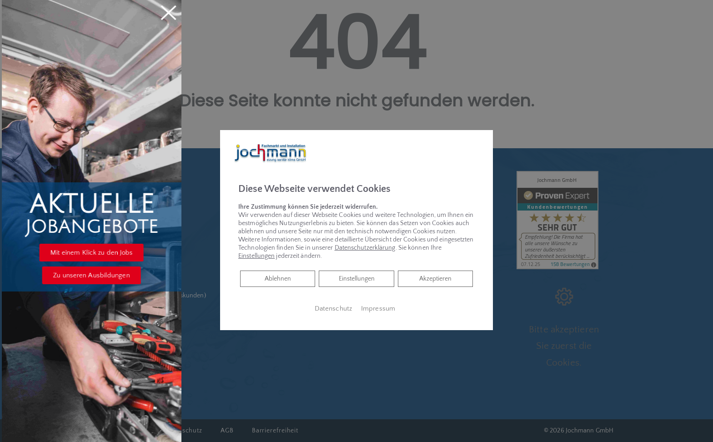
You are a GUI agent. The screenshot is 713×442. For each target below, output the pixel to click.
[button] (103, 252)
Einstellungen (357, 278)
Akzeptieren (435, 278)
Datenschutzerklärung (365, 247)
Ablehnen (277, 278)
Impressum (378, 308)
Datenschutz (333, 308)
